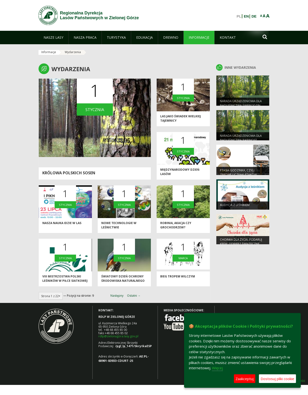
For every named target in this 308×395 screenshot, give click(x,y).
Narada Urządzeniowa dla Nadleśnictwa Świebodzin (241, 105)
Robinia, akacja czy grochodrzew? (175, 227)
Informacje (48, 52)
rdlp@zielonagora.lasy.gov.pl (118, 336)
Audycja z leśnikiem (235, 207)
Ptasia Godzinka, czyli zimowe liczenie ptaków (238, 174)
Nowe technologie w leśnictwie (118, 227)
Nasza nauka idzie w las (61, 225)
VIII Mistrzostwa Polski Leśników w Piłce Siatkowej (65, 280)
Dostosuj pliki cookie (277, 378)
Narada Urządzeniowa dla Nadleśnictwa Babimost (241, 139)
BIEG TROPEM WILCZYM (177, 278)
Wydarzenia (73, 52)
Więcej (217, 367)
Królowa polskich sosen (68, 173)
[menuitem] (53, 37)
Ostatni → (134, 296)
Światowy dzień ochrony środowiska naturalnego (123, 280)
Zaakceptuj (245, 378)
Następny (116, 296)
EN (246, 16)
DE (254, 16)
